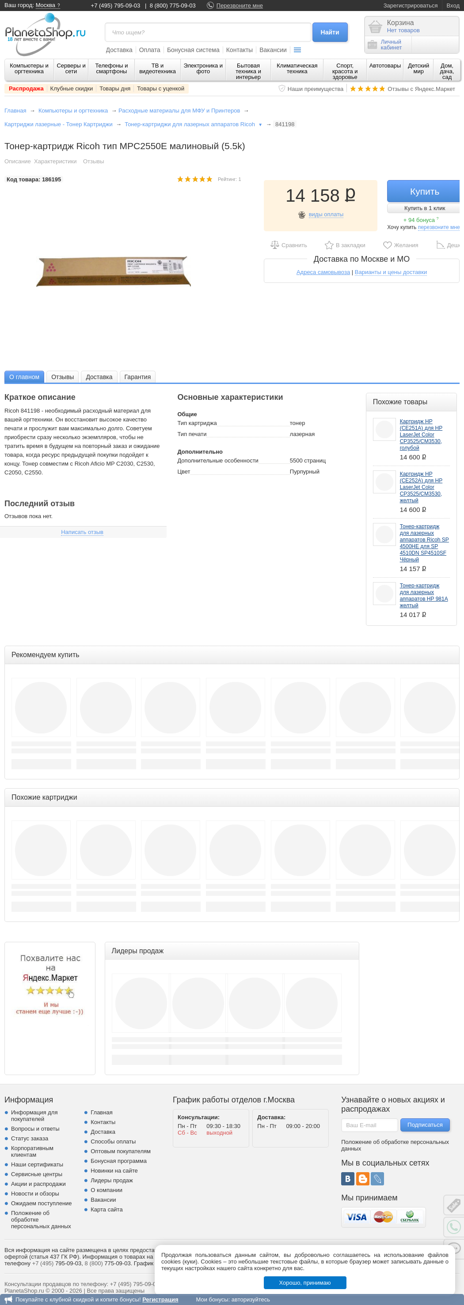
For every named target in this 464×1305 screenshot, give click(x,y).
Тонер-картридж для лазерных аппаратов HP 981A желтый (424, 596)
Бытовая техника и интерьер (248, 71)
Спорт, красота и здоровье (345, 71)
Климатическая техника (297, 68)
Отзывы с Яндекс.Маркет (421, 89)
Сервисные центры (36, 1174)
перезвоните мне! (439, 227)
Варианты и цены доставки (391, 272)
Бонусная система (193, 49)
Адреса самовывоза (323, 272)
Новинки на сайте (114, 1170)
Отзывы (93, 161)
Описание (17, 161)
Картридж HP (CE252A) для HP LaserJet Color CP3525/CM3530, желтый (421, 487)
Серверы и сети (71, 68)
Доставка (119, 49)
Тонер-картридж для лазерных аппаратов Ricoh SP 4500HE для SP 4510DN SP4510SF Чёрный (424, 543)
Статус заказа (29, 1138)
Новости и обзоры (35, 1193)
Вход (453, 5)
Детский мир (418, 68)
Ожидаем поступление (41, 1203)
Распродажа (26, 88)
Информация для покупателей (34, 1115)
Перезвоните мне (240, 5)
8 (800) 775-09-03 (173, 5)
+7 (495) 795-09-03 (116, 5)
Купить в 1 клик (424, 208)
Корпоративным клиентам (32, 1151)
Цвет (183, 471)
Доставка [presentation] (99, 376)
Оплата (149, 49)
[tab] (24, 377)
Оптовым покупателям (121, 1151)
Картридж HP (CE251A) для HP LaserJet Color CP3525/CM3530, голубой (421, 434)
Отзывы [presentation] (62, 376)
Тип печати (191, 434)
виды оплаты (326, 214)
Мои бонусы (212, 1299)
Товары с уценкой (160, 88)
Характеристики (55, 161)
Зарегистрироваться (411, 5)
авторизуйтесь (251, 1299)
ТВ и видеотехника (157, 68)
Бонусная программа (119, 1161)
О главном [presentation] (24, 376)
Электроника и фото (203, 68)
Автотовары (385, 65)
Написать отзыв (82, 532)
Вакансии (273, 49)
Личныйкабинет (385, 44)
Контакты (239, 49)
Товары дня (114, 88)
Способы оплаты (113, 1141)
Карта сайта (106, 1209)
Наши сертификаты (37, 1164)
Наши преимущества (316, 89)
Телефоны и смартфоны (111, 68)
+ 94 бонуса (421, 220)
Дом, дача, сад (447, 71)
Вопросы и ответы (35, 1128)
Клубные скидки (71, 88)
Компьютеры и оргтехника (29, 68)
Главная (15, 110)
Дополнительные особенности (217, 460)
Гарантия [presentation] (138, 376)
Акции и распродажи (38, 1184)
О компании (106, 1190)
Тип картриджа (197, 423)
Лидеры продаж (112, 1180)
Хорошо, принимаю (305, 1282)
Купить (424, 191)
